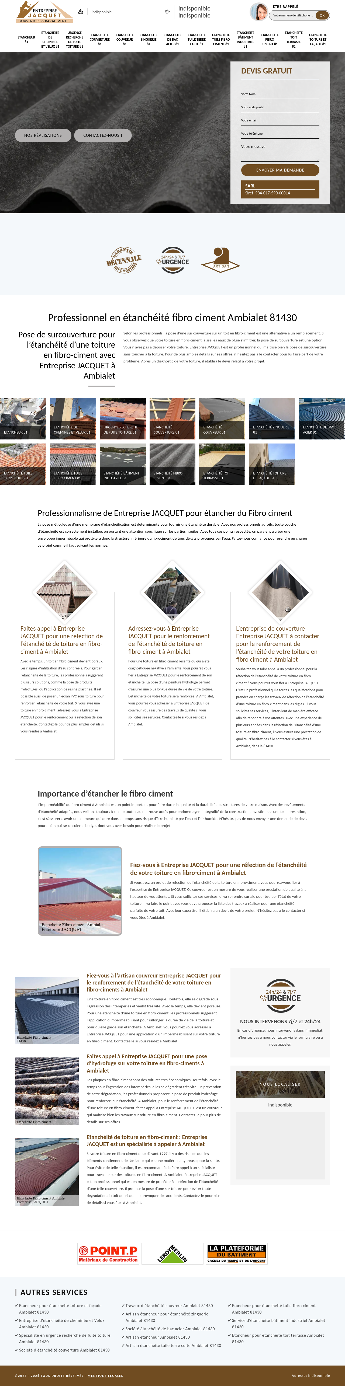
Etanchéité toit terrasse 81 (294, 39)
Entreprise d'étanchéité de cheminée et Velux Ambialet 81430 (61, 1323)
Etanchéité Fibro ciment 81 (270, 39)
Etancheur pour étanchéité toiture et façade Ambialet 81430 (60, 1309)
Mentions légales (105, 1376)
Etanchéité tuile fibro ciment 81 (221, 39)
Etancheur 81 (26, 39)
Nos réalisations (43, 135)
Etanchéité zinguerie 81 (148, 39)
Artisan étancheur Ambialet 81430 (158, 1337)
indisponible (194, 8)
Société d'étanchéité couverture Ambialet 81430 (64, 1350)
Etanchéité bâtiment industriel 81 (245, 39)
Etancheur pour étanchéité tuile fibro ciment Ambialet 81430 (274, 1309)
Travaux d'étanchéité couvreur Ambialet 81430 (169, 1305)
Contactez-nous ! (103, 135)
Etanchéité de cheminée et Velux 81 (50, 39)
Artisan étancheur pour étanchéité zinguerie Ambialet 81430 (167, 1317)
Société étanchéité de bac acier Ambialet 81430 (170, 1328)
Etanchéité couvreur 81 (125, 39)
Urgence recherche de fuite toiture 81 (74, 39)
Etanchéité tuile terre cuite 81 (197, 39)
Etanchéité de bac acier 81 (172, 39)
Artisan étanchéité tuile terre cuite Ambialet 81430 (173, 1345)
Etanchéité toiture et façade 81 (318, 39)
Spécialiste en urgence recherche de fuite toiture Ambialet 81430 (65, 1338)
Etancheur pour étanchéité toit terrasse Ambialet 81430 (278, 1338)
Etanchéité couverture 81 (100, 39)
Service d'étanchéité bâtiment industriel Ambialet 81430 (278, 1323)
